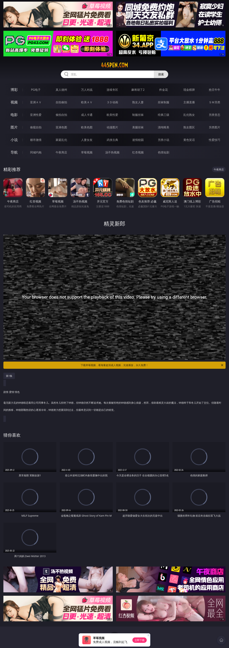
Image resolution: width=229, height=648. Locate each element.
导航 (14, 152)
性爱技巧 (214, 140)
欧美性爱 (112, 115)
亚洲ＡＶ (36, 102)
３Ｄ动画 (112, 102)
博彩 (14, 89)
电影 (14, 114)
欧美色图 (86, 127)
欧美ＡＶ (86, 102)
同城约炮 (36, 152)
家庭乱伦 (61, 140)
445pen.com (114, 65)
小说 (14, 139)
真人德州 (61, 90)
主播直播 (189, 102)
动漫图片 (112, 127)
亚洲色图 (61, 127)
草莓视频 (86, 152)
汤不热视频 (112, 152)
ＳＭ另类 (214, 102)
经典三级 (163, 115)
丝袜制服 (163, 102)
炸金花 (163, 90)
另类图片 (214, 127)
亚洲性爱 (36, 115)
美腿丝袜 (138, 127)
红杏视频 (138, 152)
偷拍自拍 (61, 115)
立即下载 (140, 640)
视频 (14, 102)
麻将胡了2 (137, 90)
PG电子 (35, 90)
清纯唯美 (163, 127)
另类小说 (163, 140)
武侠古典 (112, 140)
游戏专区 (112, 90)
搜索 (161, 74)
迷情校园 (138, 140)
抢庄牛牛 (214, 90)
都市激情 (36, 140)
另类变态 (214, 115)
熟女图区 (189, 127)
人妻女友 (86, 140)
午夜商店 (61, 152)
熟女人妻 (138, 102)
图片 (14, 127)
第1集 (9, 376)
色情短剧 (163, 152)
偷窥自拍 (36, 127)
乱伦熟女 (189, 115)
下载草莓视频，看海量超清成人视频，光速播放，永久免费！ (152, 365)
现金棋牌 (189, 90)
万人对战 (86, 90)
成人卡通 (86, 115)
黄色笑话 (189, 140)
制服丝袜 (138, 115)
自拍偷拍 (61, 102)
